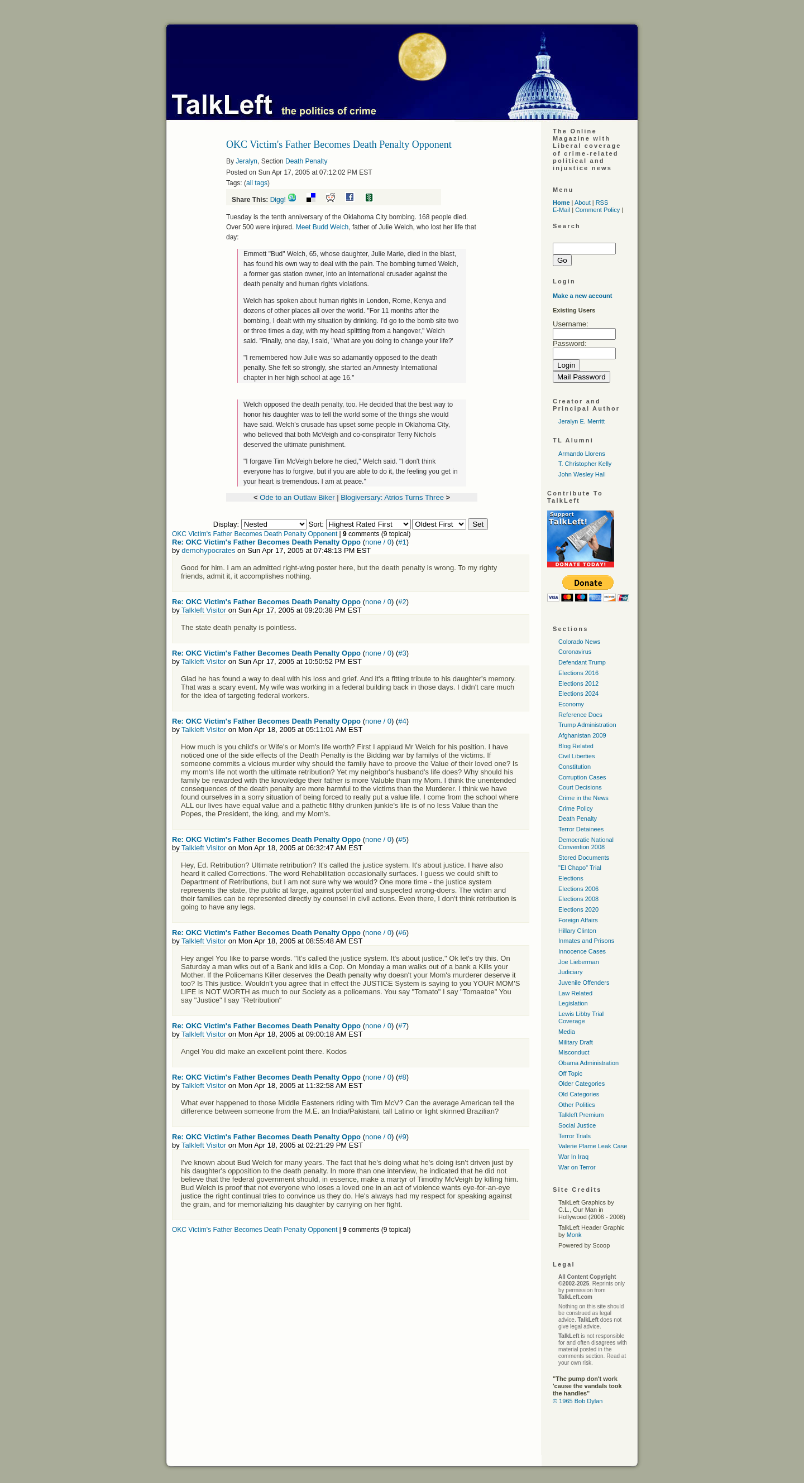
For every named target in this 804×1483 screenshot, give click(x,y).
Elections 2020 (578, 909)
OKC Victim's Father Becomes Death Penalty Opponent (254, 534)
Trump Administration (587, 724)
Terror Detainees (581, 829)
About (583, 202)
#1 (402, 542)
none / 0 (378, 542)
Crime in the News (583, 798)
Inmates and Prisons (586, 940)
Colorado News (579, 641)
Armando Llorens (581, 453)
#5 (402, 839)
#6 (402, 932)
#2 (402, 602)
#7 (402, 1026)
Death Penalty (306, 161)
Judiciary (570, 972)
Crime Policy (575, 808)
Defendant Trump (582, 662)
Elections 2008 (578, 898)
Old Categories (578, 1094)
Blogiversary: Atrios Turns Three (392, 497)
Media (566, 1031)
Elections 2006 (578, 888)
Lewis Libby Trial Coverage (581, 1017)
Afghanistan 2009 (582, 735)
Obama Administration (588, 1063)
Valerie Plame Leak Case (592, 1146)
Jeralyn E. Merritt (581, 421)
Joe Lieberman (578, 962)
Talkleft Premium (581, 1114)
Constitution (574, 766)
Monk (574, 1234)
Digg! (278, 200)
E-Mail (561, 209)
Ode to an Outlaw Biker (297, 497)
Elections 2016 (578, 673)
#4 (402, 721)
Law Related (575, 993)
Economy (571, 704)
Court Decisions (580, 787)
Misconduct (574, 1052)
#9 (402, 1137)
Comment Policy (597, 209)
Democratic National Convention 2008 (586, 843)
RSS (602, 202)
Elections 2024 (578, 693)
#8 (402, 1077)
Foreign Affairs (578, 920)
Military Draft (575, 1042)
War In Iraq (573, 1156)
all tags (256, 183)
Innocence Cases (582, 951)
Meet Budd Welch (322, 227)
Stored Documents (583, 857)
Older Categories (581, 1083)
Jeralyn (246, 161)
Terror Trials (574, 1136)
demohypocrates (208, 550)
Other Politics (576, 1104)
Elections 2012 (578, 683)
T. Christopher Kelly (584, 463)
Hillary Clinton (577, 930)
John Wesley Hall (582, 474)
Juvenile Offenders (584, 982)
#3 (402, 653)
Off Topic (570, 1073)
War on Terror (577, 1167)
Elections (570, 878)
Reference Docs (580, 714)
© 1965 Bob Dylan (577, 1401)
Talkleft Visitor (203, 610)
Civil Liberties (576, 756)
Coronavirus (574, 651)
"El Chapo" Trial (579, 867)
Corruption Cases (582, 777)
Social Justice (577, 1125)
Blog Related (576, 746)
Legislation (573, 1003)
